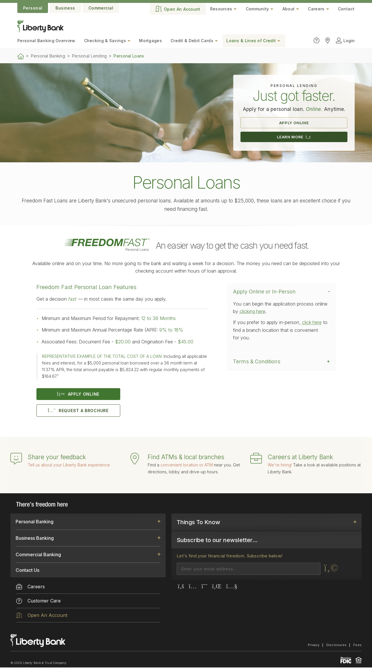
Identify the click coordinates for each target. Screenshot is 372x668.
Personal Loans (129, 56)
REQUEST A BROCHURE (78, 411)
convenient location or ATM (186, 465)
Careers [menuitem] (30, 587)
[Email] (249, 569)
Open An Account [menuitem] (41, 616)
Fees (357, 645)
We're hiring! (280, 465)
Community (257, 8)
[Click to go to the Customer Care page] (316, 40)
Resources (221, 8)
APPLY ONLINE (294, 122)
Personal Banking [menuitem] (46, 40)
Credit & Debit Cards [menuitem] (192, 40)
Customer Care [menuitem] (38, 601)
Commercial (100, 7)
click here (312, 323)
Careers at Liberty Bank (300, 457)
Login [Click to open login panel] (345, 40)
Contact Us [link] (27, 571)
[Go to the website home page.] (40, 31)
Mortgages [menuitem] (150, 40)
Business (65, 7)
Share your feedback (57, 457)
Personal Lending (89, 56)
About (288, 8)
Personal (32, 7)
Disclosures (336, 645)
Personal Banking (48, 56)
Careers (316, 8)
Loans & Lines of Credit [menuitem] (251, 40)
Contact (346, 8)
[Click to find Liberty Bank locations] (327, 40)
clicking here (253, 312)
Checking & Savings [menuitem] (105, 40)
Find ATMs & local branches (186, 457)
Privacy (314, 645)
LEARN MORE (294, 137)
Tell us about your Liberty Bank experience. (69, 465)
